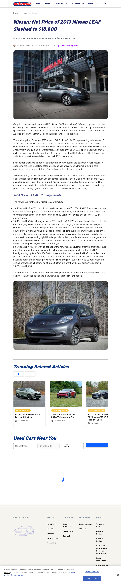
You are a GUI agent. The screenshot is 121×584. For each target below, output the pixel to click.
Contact (66, 534)
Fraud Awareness (101, 557)
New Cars (51, 522)
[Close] (118, 575)
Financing (51, 541)
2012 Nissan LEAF (21, 266)
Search (96, 445)
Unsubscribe (102, 563)
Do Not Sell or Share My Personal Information (101, 548)
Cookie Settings (92, 571)
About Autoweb (67, 523)
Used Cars (51, 527)
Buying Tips (52, 536)
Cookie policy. (17, 575)
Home (15, 13)
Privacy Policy (99, 530)
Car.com (82, 527)
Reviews (50, 531)
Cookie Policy (99, 537)
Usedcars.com (85, 522)
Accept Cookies (92, 578)
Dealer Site (68, 529)
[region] (60, 575)
